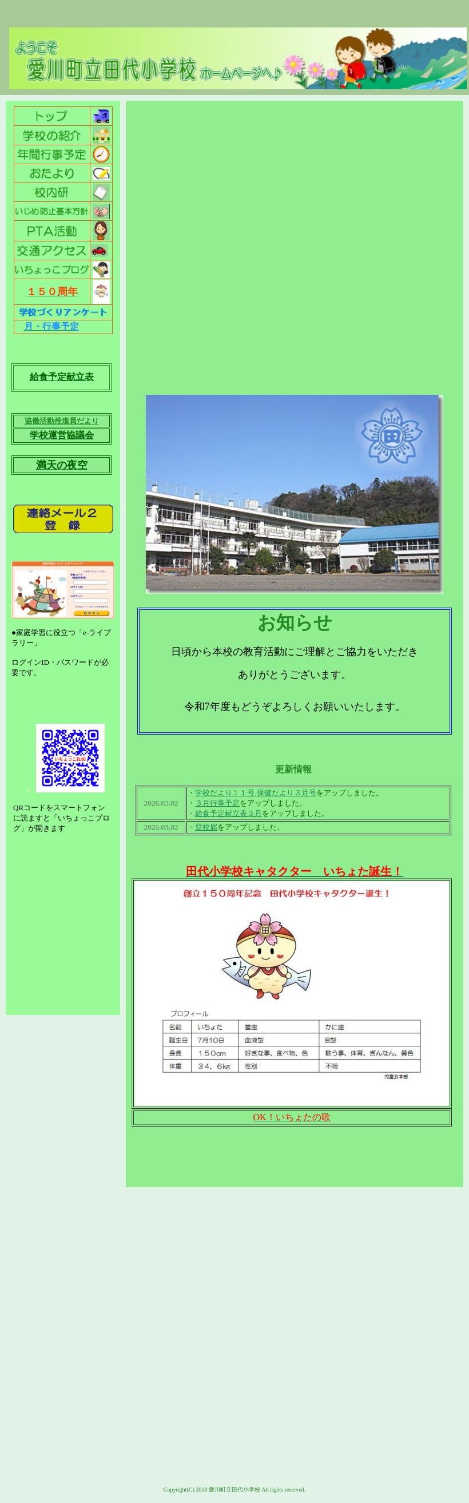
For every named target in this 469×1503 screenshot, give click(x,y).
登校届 (206, 827)
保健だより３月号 (286, 792)
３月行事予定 (217, 803)
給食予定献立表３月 (228, 813)
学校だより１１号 (225, 792)
